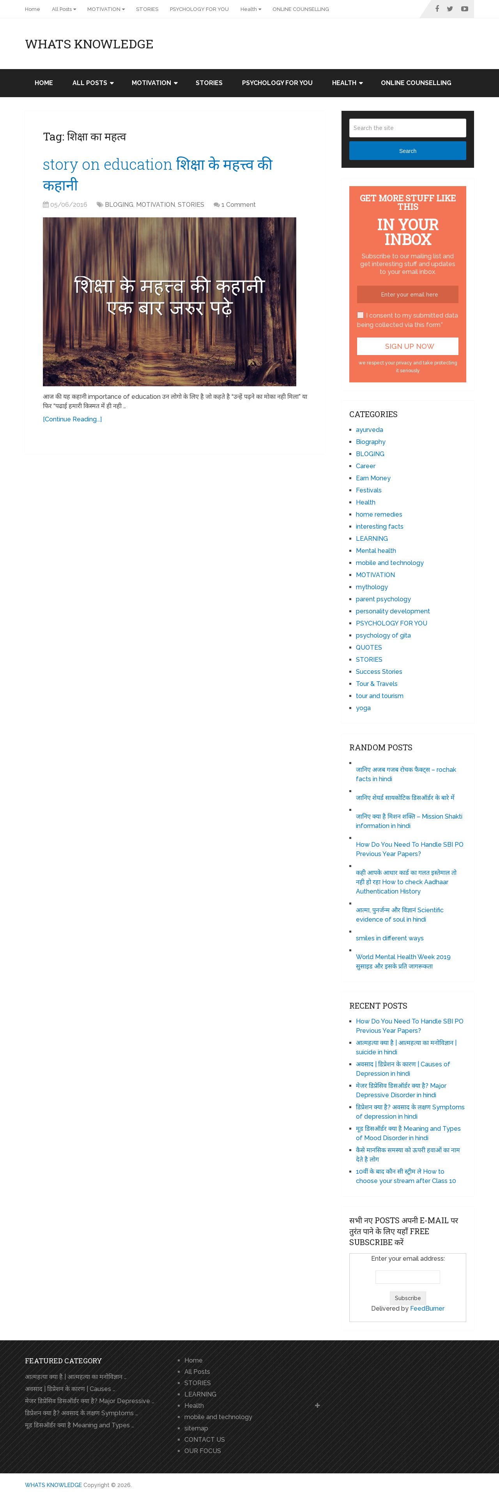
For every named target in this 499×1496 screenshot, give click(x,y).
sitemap (196, 1428)
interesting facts (379, 526)
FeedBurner (427, 1308)
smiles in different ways (390, 938)
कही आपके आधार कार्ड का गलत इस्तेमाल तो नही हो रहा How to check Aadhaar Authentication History (406, 882)
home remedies (379, 514)
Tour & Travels (377, 684)
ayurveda (369, 430)
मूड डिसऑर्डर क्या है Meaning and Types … (79, 1425)
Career (365, 466)
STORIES (147, 9)
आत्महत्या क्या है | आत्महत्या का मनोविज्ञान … (76, 1377)
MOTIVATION (103, 9)
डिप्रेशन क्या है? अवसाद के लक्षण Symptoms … (81, 1413)
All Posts (62, 9)
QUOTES (369, 647)
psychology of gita (383, 635)
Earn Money (373, 478)
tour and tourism (379, 696)
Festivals (369, 490)
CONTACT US (204, 1439)
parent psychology (383, 599)
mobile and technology (390, 563)
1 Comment (238, 204)
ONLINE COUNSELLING (301, 9)
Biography (371, 442)
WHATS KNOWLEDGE (89, 43)
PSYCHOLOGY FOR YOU (199, 9)
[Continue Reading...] (72, 419)
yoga (363, 708)
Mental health (376, 550)
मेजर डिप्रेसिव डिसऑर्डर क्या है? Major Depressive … (89, 1401)
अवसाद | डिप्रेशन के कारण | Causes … (70, 1389)
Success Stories (379, 671)
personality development (393, 611)
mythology (372, 587)
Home (32, 9)
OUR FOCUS (202, 1451)
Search (407, 151)
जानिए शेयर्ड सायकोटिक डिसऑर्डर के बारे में (405, 797)
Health (249, 9)
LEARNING (372, 538)
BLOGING (119, 204)
